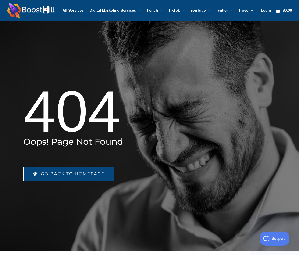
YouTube (201, 10)
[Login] (266, 10)
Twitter (225, 10)
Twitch (155, 10)
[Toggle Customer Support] (275, 239)
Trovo (246, 10)
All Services (73, 10)
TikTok (177, 10)
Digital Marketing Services (115, 10)
